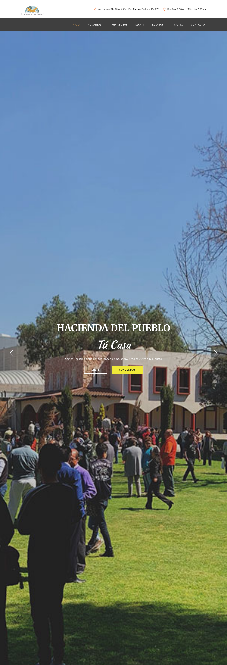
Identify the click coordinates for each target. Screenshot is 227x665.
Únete (95, 369)
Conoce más (127, 369)
